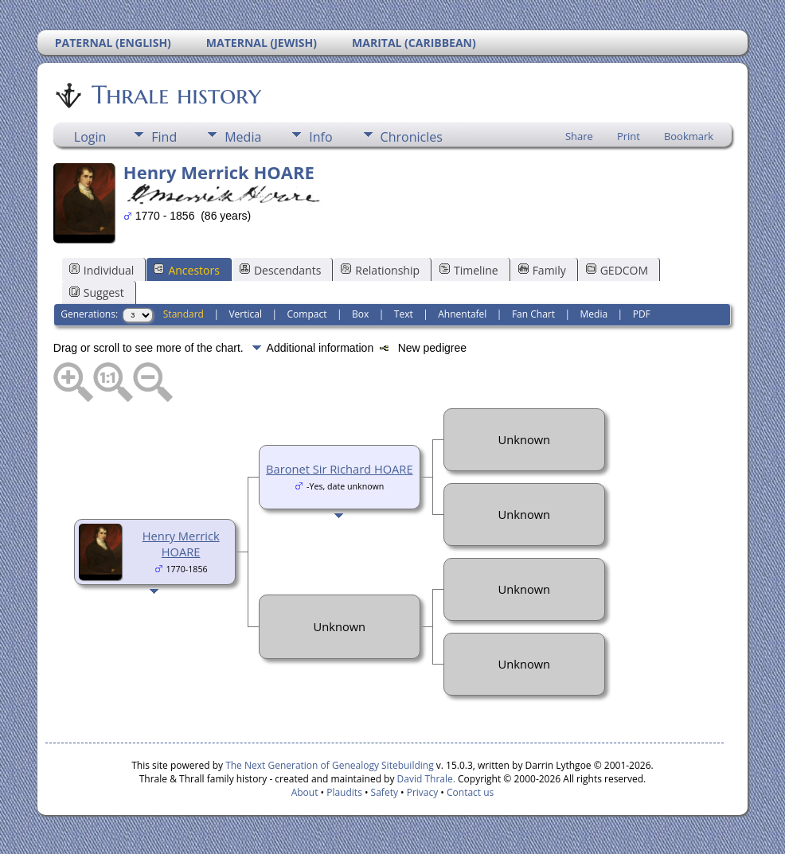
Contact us (470, 792)
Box (360, 314)
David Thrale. (424, 779)
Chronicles (412, 137)
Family (542, 270)
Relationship (380, 270)
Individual (102, 270)
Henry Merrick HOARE (181, 544)
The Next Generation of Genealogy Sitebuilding (329, 765)
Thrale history (175, 95)
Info (320, 137)
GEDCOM (617, 270)
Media (243, 137)
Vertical (245, 314)
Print (628, 136)
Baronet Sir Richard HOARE (339, 469)
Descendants (280, 270)
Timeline (468, 270)
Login (90, 137)
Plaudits (344, 792)
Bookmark (688, 136)
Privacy (423, 792)
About (304, 792)
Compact (307, 314)
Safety (384, 792)
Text (403, 314)
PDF (641, 314)
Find (164, 137)
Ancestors (186, 270)
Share (579, 136)
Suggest (96, 292)
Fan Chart (533, 314)
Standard (183, 314)
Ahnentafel (462, 314)
